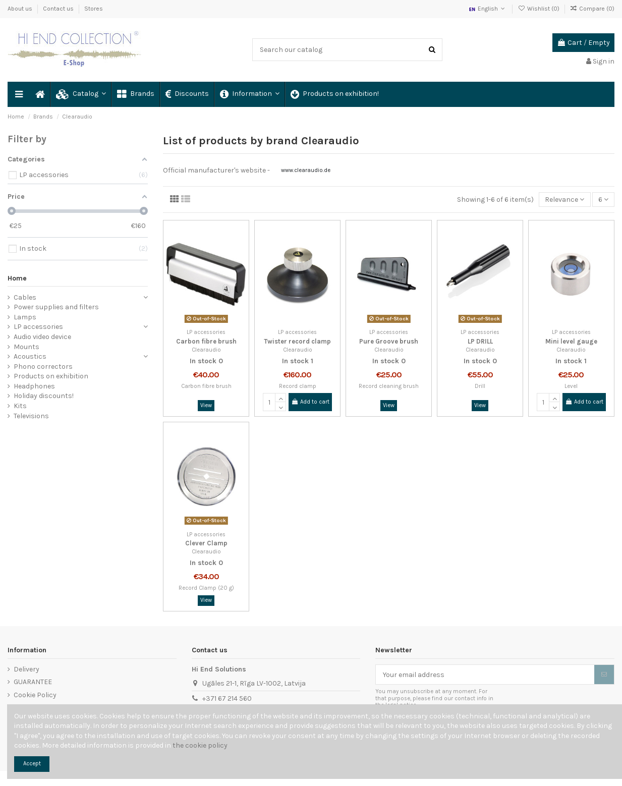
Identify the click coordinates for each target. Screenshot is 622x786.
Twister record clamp (297, 341)
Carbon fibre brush (206, 341)
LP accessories (38, 326)
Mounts (26, 347)
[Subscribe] (604, 674)
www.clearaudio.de (305, 170)
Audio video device (42, 336)
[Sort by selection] (564, 199)
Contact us (59, 8)
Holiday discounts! (44, 395)
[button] (80, 94)
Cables (25, 297)
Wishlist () (539, 8)
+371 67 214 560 (227, 698)
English (487, 8)
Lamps (25, 317)
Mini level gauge (571, 341)
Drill (480, 386)
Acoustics (30, 356)
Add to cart (310, 402)
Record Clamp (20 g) (206, 588)
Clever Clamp (206, 543)
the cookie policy (200, 745)
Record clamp (297, 386)
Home (17, 278)
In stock (203, 361)
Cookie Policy (35, 695)
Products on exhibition (51, 376)
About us (21, 8)
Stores (93, 8)
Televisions (31, 416)
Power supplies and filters (56, 307)
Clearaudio (206, 350)
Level (571, 386)
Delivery (26, 669)
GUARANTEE (33, 682)
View (206, 405)
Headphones (34, 386)
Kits (20, 406)
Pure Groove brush (388, 341)
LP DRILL (480, 341)
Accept (32, 763)
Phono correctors (43, 366)
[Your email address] (485, 674)
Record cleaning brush (389, 386)
